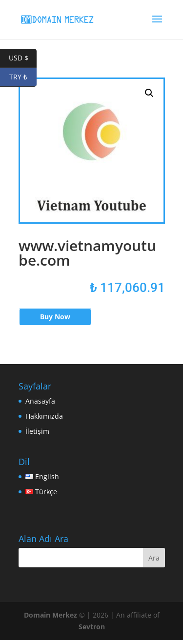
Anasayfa (40, 401)
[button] (149, 93)
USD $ (23, 58)
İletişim (37, 431)
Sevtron (92, 626)
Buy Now (55, 316)
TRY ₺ (23, 77)
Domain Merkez (50, 615)
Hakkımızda (44, 416)
